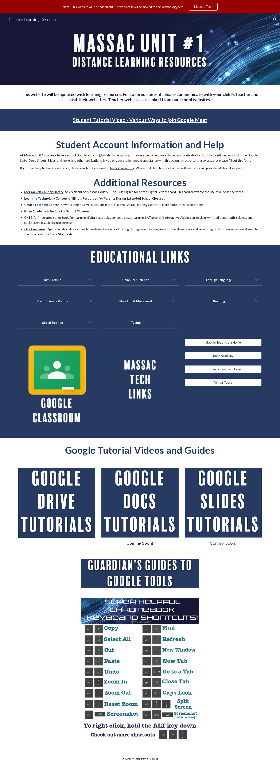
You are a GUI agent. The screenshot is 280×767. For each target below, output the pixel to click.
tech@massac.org (122, 168)
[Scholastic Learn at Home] (223, 369)
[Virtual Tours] (223, 382)
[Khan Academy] (223, 356)
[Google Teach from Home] (223, 342)
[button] (275, 19)
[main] (140, 97)
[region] (140, 6)
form (247, 160)
